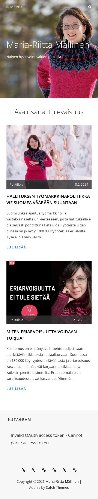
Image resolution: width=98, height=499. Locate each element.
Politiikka (16, 184)
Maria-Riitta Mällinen (47, 44)
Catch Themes (57, 487)
